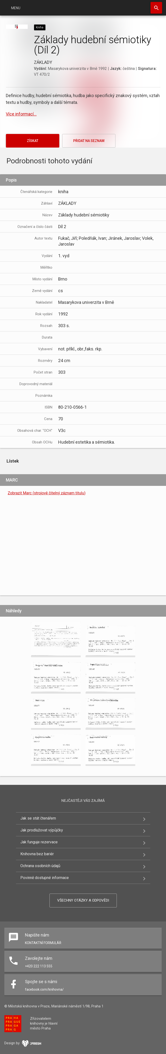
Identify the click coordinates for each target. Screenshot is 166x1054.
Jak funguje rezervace (39, 842)
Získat (32, 141)
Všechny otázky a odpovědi (83, 900)
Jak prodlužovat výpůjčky (41, 830)
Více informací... (21, 113)
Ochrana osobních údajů (40, 865)
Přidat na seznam (88, 141)
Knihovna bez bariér (37, 854)
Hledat (156, 8)
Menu (15, 8)
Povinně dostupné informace (44, 877)
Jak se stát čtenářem (38, 818)
